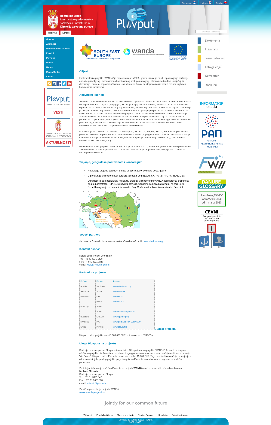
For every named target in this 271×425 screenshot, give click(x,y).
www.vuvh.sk (119, 291)
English (221, 2)
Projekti (50, 53)
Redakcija (163, 415)
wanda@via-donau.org (98, 264)
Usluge (49, 67)
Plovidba (50, 58)
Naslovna (52, 33)
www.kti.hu (118, 296)
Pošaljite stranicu (179, 415)
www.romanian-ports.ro (123, 312)
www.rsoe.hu (119, 301)
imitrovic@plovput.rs (96, 383)
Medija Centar (53, 72)
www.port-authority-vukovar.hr (127, 322)
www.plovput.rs (120, 327)
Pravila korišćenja (104, 415)
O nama (50, 39)
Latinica (206, 2)
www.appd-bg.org (121, 317)
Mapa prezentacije (125, 415)
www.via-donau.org (153, 241)
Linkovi (50, 77)
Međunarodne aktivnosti (58, 48)
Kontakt (65, 33)
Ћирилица (189, 2)
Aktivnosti (51, 44)
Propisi (49, 62)
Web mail (87, 415)
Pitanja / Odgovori (146, 415)
